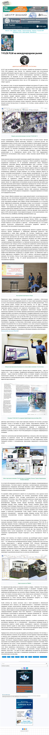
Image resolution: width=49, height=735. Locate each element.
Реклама (19, 30)
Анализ (4, 656)
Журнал (15, 30)
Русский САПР (40, 30)
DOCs (22, 656)
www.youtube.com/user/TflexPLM (10, 330)
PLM (9, 656)
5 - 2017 (2, 33)
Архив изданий (25, 32)
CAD (13, 656)
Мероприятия (33, 32)
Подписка (34, 30)
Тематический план (26, 30)
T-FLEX (30, 656)
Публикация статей (17, 32)
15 (26, 656)
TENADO (17, 656)
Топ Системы (36, 656)
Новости (7, 30)
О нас (11, 30)
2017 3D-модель (43, 656)
